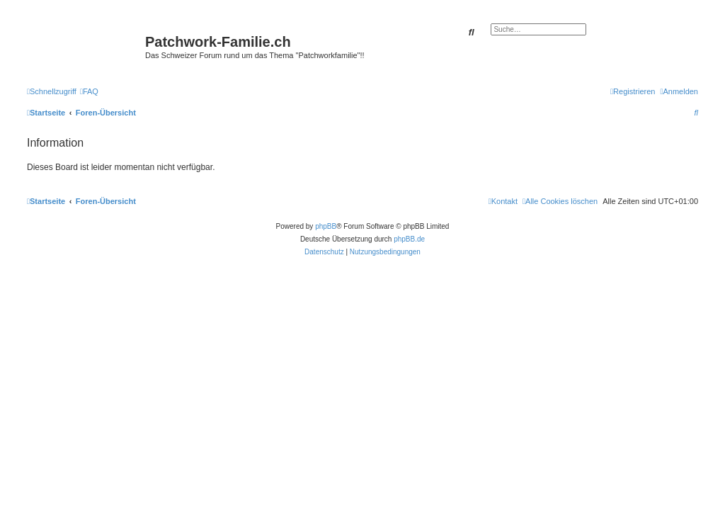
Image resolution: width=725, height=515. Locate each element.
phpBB (325, 226)
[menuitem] (89, 91)
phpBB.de (409, 239)
